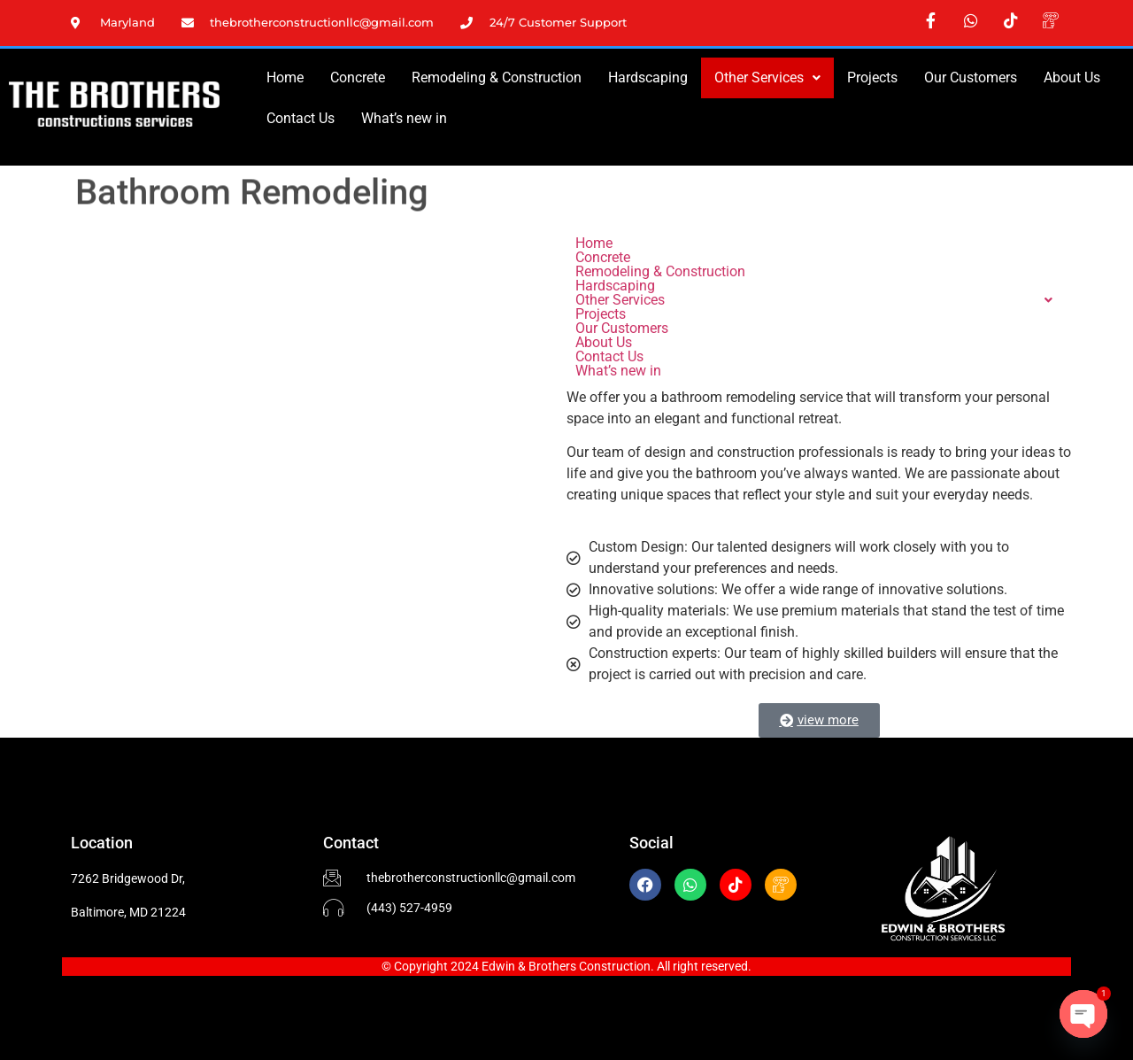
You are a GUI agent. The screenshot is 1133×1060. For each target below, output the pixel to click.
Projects (872, 77)
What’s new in (404, 118)
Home (285, 77)
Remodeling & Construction (497, 77)
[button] (767, 78)
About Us (1072, 77)
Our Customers (970, 77)
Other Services (767, 77)
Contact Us (300, 118)
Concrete (357, 77)
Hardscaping (648, 77)
